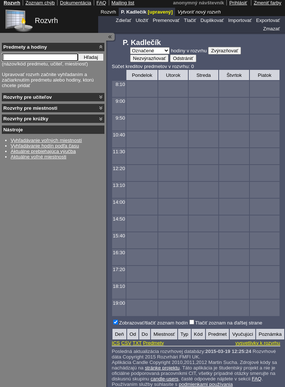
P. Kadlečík (147, 12)
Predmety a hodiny (25, 47)
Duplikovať (212, 20)
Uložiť (142, 20)
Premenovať (166, 20)
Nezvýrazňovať (149, 58)
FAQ (257, 379)
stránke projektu (162, 368)
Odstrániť (183, 58)
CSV (126, 343)
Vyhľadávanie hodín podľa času (45, 146)
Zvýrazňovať (224, 50)
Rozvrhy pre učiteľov (27, 97)
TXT (137, 343)
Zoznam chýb (40, 2)
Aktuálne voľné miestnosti (38, 156)
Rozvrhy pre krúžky (25, 118)
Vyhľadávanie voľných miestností (46, 140)
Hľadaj (91, 57)
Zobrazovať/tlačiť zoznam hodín (153, 323)
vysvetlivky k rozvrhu (257, 343)
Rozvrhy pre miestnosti (30, 108)
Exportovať (268, 20)
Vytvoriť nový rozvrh (199, 12)
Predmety (153, 343)
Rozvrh (46, 20)
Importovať (240, 20)
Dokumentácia (75, 2)
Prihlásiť (238, 2)
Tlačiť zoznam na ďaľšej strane (228, 323)
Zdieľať (123, 20)
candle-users (164, 379)
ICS (116, 343)
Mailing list (122, 2)
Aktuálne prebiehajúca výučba (43, 151)
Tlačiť (190, 20)
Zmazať (271, 28)
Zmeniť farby (267, 2)
